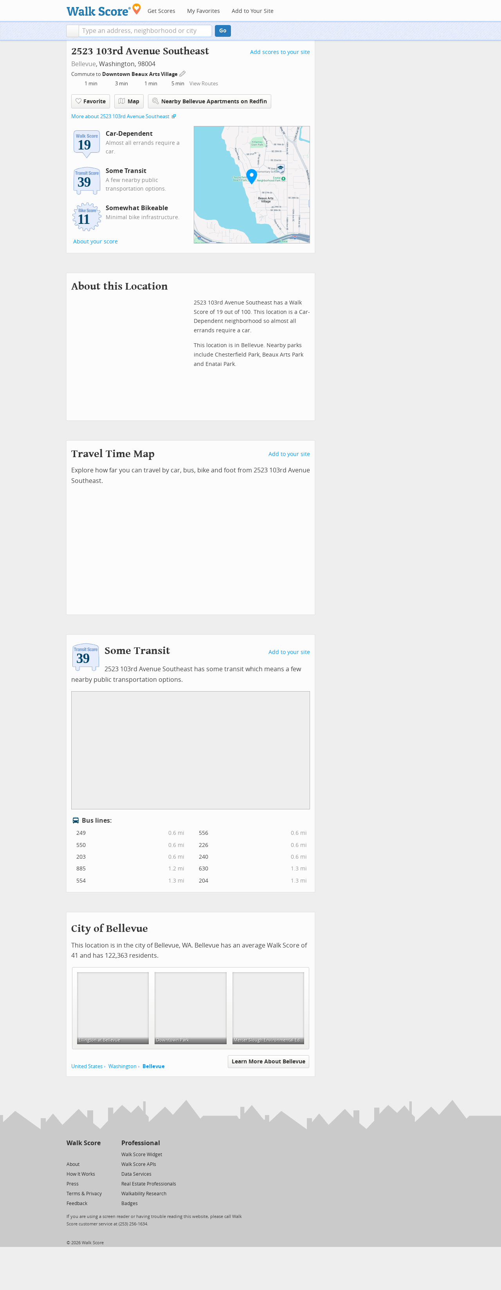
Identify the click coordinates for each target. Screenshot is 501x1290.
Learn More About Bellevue (268, 1061)
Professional (140, 1143)
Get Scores (161, 11)
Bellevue (83, 64)
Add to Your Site (253, 11)
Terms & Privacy (84, 1193)
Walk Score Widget (141, 1154)
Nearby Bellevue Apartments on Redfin (209, 101)
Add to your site (289, 454)
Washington (122, 1066)
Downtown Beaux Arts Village (140, 74)
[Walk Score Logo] (104, 9)
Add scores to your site (280, 52)
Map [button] (129, 101)
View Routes (203, 83)
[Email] (95, 1153)
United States (87, 1066)
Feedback (77, 1203)
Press (73, 1184)
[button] (72, 31)
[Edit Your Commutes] (183, 73)
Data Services (136, 1174)
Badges (129, 1203)
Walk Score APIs (138, 1164)
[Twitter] (71, 1153)
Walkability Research (143, 1193)
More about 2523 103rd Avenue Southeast (120, 116)
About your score (95, 241)
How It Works (81, 1174)
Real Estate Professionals (148, 1184)
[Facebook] (83, 1153)
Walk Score (84, 1143)
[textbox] (145, 31)
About (73, 1164)
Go (223, 30)
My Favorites (203, 11)
